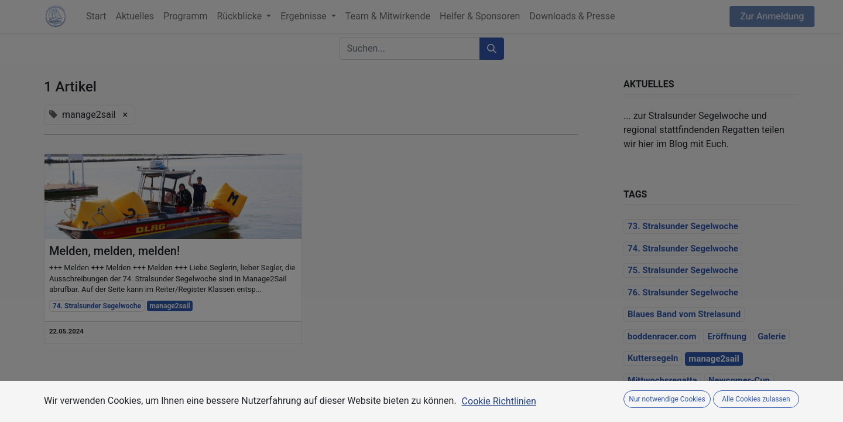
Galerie (772, 336)
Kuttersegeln (653, 358)
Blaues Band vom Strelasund (684, 314)
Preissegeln (712, 402)
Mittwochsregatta (662, 380)
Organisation (653, 402)
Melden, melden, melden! (114, 251)
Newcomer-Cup (739, 380)
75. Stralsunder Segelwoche (683, 270)
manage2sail (170, 306)
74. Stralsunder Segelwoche (97, 306)
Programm (768, 402)
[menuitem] (96, 16)
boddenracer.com (662, 336)
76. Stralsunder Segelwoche (683, 292)
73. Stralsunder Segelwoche (683, 226)
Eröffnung (726, 336)
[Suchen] (491, 49)
